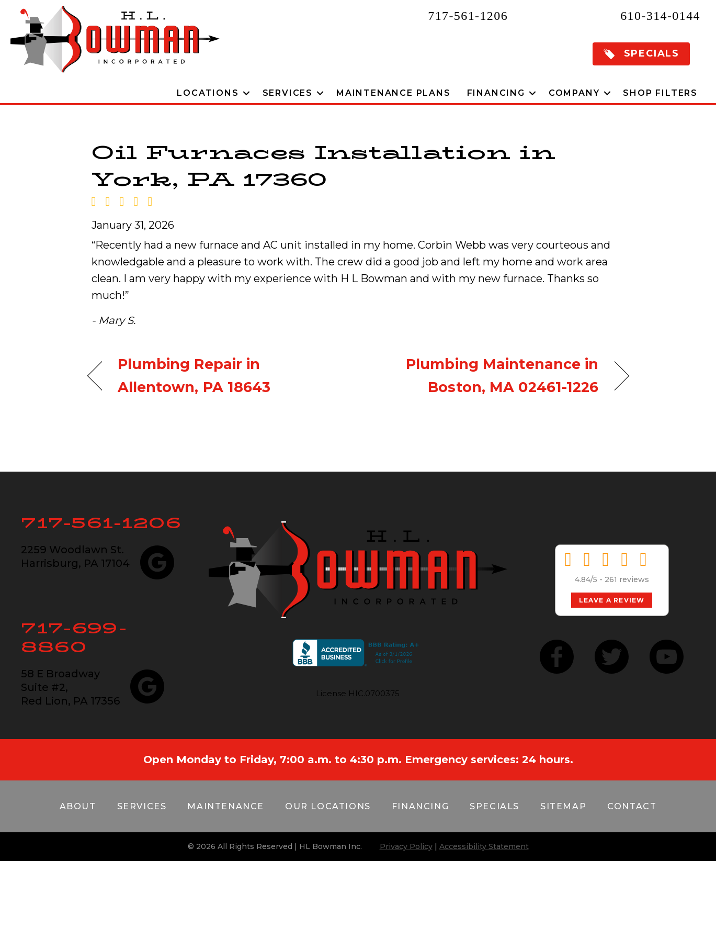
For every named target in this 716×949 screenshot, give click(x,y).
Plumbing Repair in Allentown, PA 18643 (194, 375)
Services (288, 93)
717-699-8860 (74, 637)
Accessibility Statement (484, 846)
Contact (631, 806)
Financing (496, 93)
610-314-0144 (660, 16)
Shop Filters (660, 93)
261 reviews (627, 579)
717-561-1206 (468, 16)
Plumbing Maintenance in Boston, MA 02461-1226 (486, 375)
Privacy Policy (406, 846)
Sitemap (563, 806)
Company (574, 93)
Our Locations (328, 806)
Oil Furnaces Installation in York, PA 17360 (323, 165)
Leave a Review (612, 600)
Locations (207, 93)
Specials (494, 806)
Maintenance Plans (393, 93)
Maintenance (225, 806)
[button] (641, 53)
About (78, 806)
